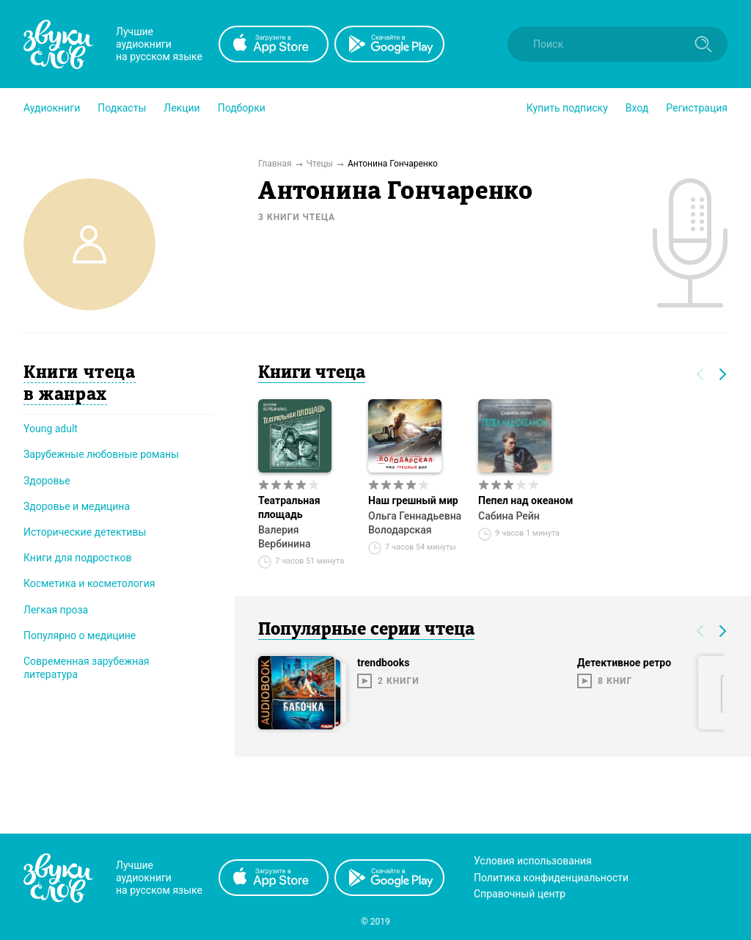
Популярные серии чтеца (366, 630)
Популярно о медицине (79, 635)
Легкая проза (55, 610)
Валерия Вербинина (284, 537)
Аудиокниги (51, 108)
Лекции (181, 108)
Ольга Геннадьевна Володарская (414, 523)
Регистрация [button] (697, 108)
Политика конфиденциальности (551, 877)
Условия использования (533, 861)
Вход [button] (637, 108)
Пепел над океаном (525, 500)
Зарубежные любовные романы (101, 454)
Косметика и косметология (89, 583)
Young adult (50, 428)
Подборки (241, 108)
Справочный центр (519, 894)
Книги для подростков (77, 558)
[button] (51, 108)
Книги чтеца (311, 373)
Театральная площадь (289, 507)
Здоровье (46, 481)
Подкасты (122, 108)
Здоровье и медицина (76, 506)
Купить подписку (567, 108)
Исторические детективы (84, 532)
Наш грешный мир (413, 500)
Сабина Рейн (509, 516)
